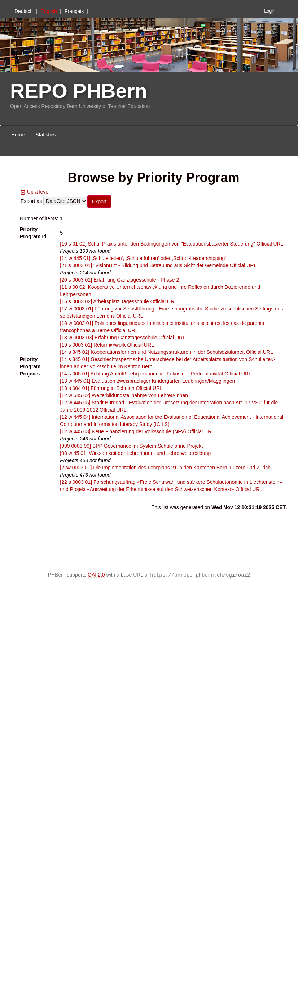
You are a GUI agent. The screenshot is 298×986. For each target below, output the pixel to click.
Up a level (38, 192)
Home (18, 135)
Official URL (270, 244)
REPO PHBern (78, 90)
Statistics (45, 135)
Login (269, 11)
